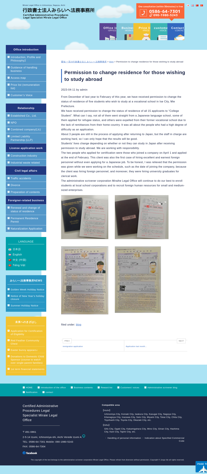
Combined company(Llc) (26, 138)
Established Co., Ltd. (24, 124)
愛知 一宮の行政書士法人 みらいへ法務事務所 (84, 70)
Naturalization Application (26, 237)
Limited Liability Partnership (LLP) (22, 147)
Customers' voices (129, 396)
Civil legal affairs (26, 179)
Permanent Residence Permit (24, 229)
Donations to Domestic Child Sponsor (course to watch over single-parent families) (27, 368)
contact (49, 401)
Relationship (26, 116)
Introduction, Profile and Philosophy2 (26, 67)
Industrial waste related (25, 171)
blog (111, 70)
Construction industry (24, 164)
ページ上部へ (196, 451)
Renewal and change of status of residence (25, 218)
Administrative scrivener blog (162, 396)
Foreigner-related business (26, 209)
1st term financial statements (27, 377)
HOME (29, 396)
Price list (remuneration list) (25, 95)
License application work (26, 156)
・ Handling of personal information (123, 446)
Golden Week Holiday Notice (27, 298)
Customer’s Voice (22, 103)
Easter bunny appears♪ (24, 358)
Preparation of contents (25, 200)
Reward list (106, 396)
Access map (18, 86)
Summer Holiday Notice (24, 314)
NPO (14, 131)
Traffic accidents (21, 187)
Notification (32, 401)
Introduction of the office (53, 396)
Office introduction (25, 58)
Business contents (83, 396)
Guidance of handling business (24, 78)
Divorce (15, 193)
